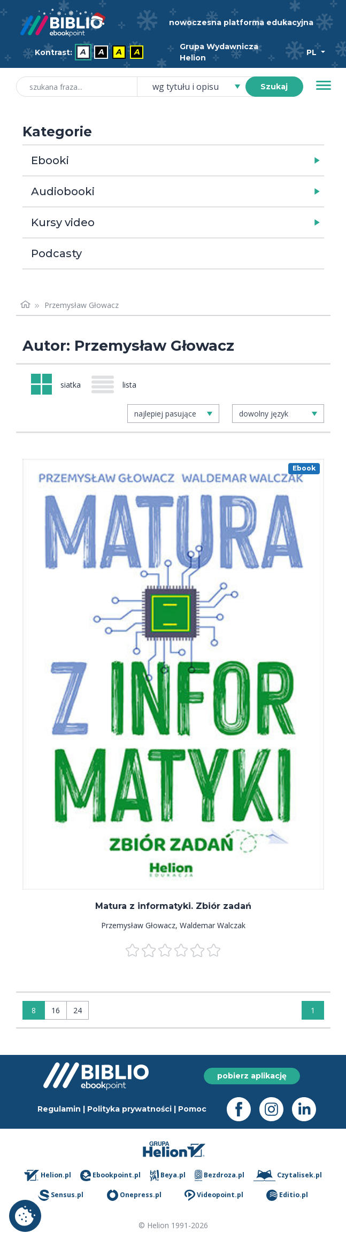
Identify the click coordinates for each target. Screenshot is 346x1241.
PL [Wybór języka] (312, 52)
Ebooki (50, 160)
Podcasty (56, 253)
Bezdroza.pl (219, 1175)
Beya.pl (168, 1175)
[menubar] (91, 52)
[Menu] (323, 85)
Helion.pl (48, 1175)
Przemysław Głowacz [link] (81, 305)
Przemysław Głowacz (138, 925)
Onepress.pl (134, 1195)
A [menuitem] (83, 52)
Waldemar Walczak (212, 925)
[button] (201, 160)
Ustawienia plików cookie (25, 1216)
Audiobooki (63, 191)
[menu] (173, 674)
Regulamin (59, 1109)
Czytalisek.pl (287, 1175)
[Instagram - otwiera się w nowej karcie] (275, 1109)
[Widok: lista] (118, 384)
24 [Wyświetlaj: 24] (77, 1010)
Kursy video (63, 222)
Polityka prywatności (129, 1109)
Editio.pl (287, 1195)
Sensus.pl (60, 1195)
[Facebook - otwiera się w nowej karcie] (243, 1109)
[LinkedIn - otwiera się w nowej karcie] (308, 1109)
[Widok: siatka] (55, 384)
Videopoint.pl (213, 1195)
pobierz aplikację (252, 1076)
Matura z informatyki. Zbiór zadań (173, 906)
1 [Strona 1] (313, 1010)
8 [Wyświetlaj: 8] (34, 1010)
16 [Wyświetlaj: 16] (55, 1010)
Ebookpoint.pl (110, 1175)
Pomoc (192, 1109)
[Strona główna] (25, 305)
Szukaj (274, 86)
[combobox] (197, 86)
